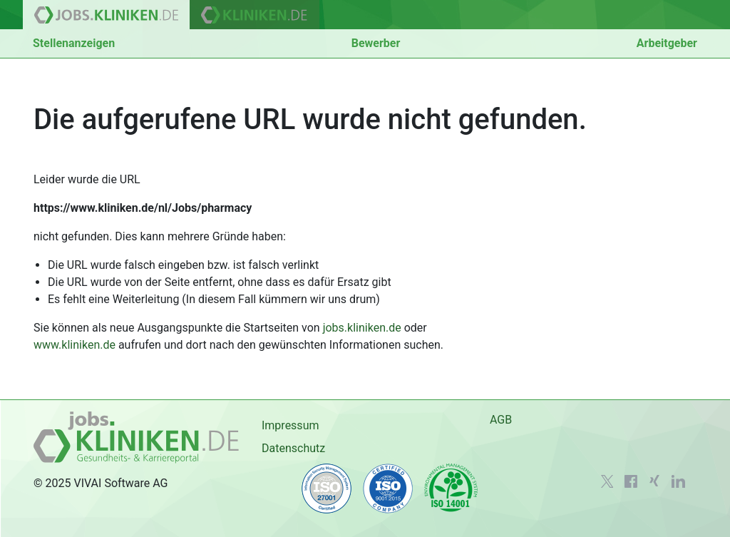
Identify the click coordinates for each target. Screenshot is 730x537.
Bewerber (376, 43)
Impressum (290, 425)
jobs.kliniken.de (362, 327)
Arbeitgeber (667, 43)
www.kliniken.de (74, 345)
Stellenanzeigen (74, 43)
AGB (501, 419)
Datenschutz (293, 448)
